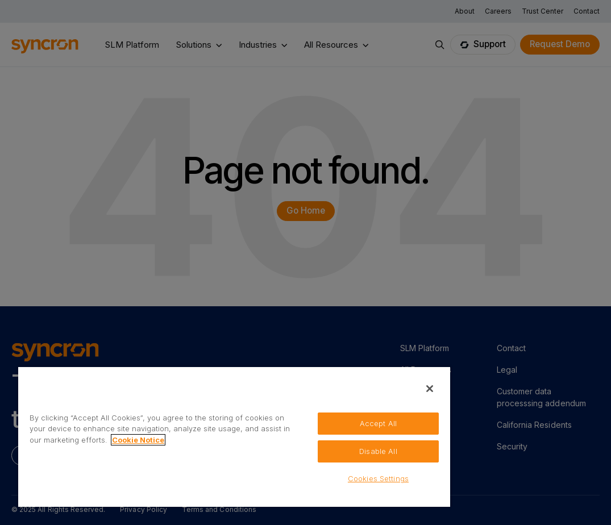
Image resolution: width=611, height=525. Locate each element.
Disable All (378, 451)
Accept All (378, 423)
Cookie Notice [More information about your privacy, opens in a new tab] (138, 439)
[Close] (429, 388)
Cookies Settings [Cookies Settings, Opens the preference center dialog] (378, 478)
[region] (234, 436)
